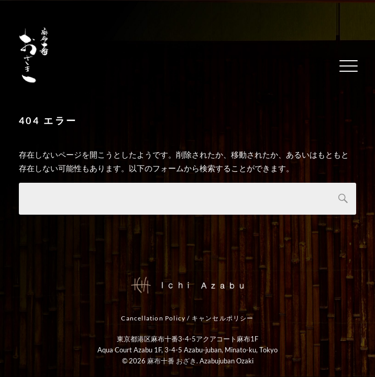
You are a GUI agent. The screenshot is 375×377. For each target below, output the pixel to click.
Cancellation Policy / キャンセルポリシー (187, 319)
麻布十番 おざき (171, 361)
